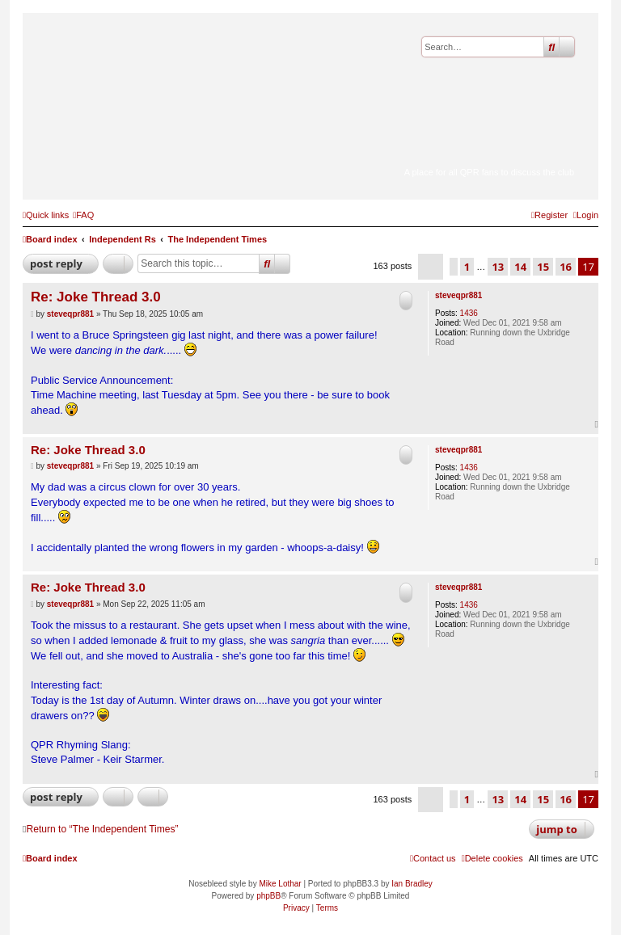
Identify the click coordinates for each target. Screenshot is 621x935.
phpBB (268, 895)
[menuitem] (83, 215)
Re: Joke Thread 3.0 (96, 297)
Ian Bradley (412, 883)
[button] (430, 266)
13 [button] (498, 266)
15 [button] (543, 266)
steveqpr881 (458, 295)
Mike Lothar (280, 883)
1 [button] (467, 266)
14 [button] (520, 266)
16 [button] (566, 266)
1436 (469, 313)
